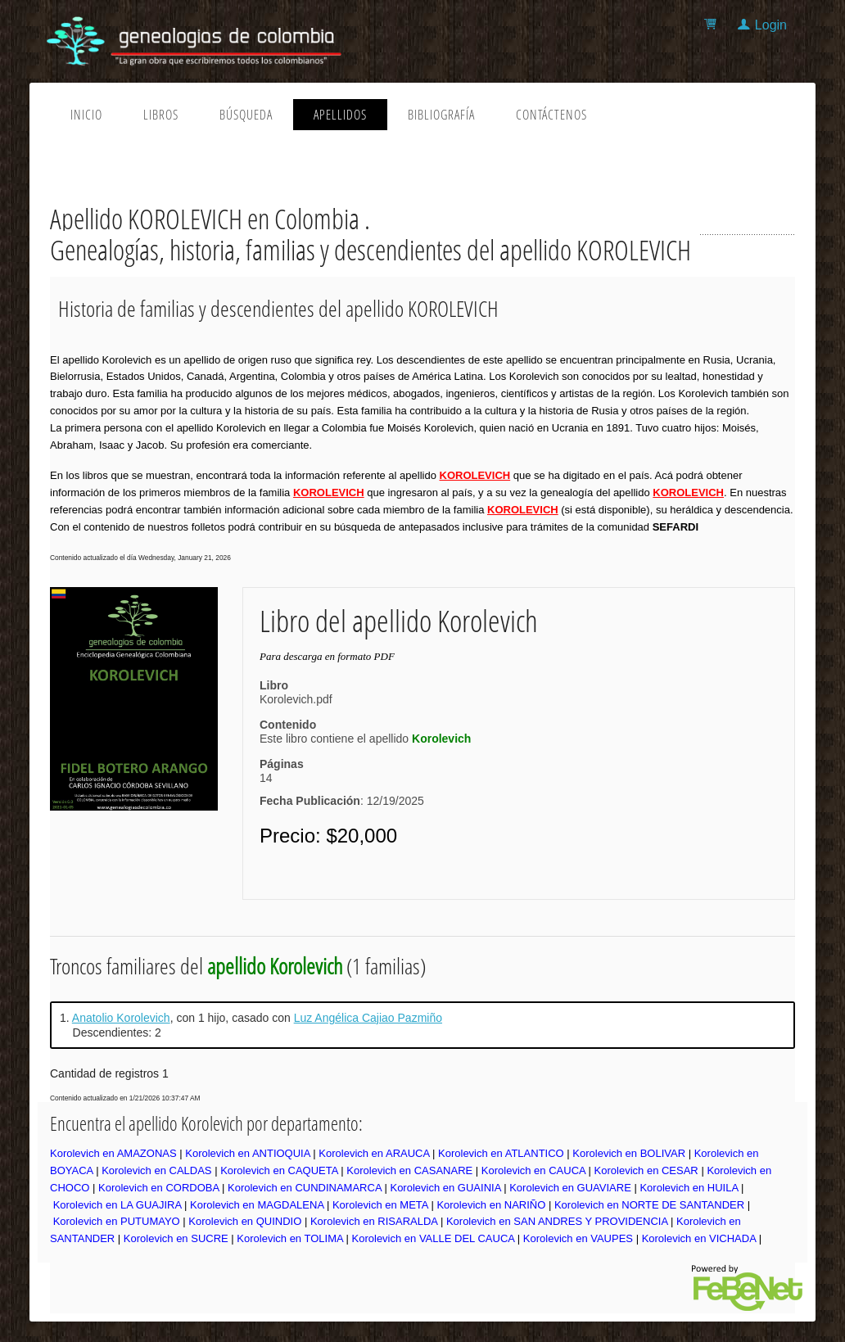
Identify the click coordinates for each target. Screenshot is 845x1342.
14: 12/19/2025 (342, 789)
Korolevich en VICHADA (699, 1238)
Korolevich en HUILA (688, 1188)
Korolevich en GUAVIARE (570, 1188)
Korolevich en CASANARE (409, 1170)
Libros (160, 115)
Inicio (86, 115)
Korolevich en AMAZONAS (113, 1153)
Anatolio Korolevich (121, 1017)
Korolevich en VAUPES (578, 1238)
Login (771, 25)
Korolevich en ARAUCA (374, 1153)
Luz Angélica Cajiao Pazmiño (368, 1017)
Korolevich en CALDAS (156, 1170)
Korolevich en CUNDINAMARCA (305, 1188)
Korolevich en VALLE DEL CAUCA (433, 1238)
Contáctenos (551, 115)
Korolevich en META (380, 1205)
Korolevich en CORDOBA (158, 1188)
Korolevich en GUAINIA (445, 1188)
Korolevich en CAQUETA (279, 1170)
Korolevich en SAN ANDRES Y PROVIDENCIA (556, 1221)
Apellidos (340, 115)
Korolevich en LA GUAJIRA (117, 1205)
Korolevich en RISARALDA (373, 1221)
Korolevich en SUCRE (176, 1238)
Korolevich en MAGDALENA (256, 1205)
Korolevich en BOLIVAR (628, 1153)
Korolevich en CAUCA (533, 1170)
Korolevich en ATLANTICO (501, 1153)
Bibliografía (441, 115)
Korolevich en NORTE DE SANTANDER (649, 1205)
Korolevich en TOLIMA (290, 1238)
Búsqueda (246, 115)
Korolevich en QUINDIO (244, 1221)
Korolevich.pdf (296, 699)
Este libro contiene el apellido (365, 738)
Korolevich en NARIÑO (490, 1205)
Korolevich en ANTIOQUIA (247, 1153)
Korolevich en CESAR (646, 1170)
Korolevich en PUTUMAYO (116, 1221)
